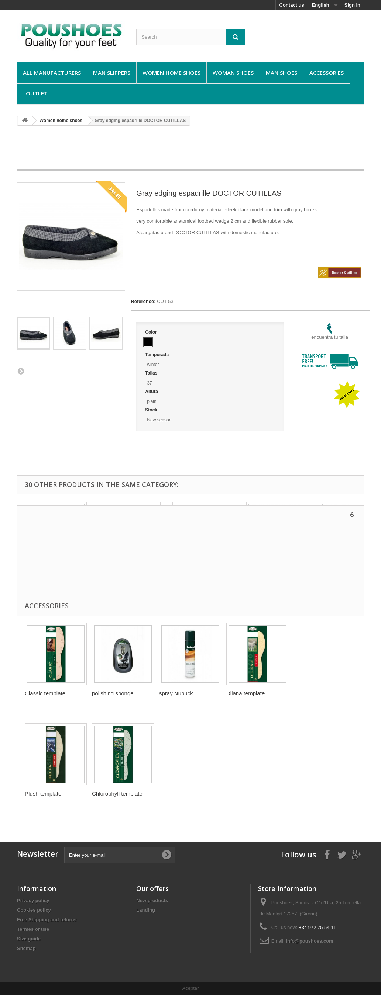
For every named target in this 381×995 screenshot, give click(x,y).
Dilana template (245, 693)
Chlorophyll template (117, 793)
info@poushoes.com (309, 941)
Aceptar (190, 988)
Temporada (157, 354)
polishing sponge (113, 693)
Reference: (143, 301)
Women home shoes (171, 72)
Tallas (151, 373)
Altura (152, 391)
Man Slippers (111, 72)
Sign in (352, 5)
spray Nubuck (176, 693)
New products (152, 900)
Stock (151, 410)
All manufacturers (52, 72)
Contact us (291, 5)
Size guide (29, 939)
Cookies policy (34, 910)
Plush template (43, 793)
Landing (145, 910)
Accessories (326, 72)
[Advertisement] (190, 150)
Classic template (45, 693)
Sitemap (26, 948)
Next (20, 371)
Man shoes (281, 72)
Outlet (37, 93)
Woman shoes (233, 72)
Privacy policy (33, 900)
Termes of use (33, 929)
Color (151, 332)
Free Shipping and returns (47, 919)
